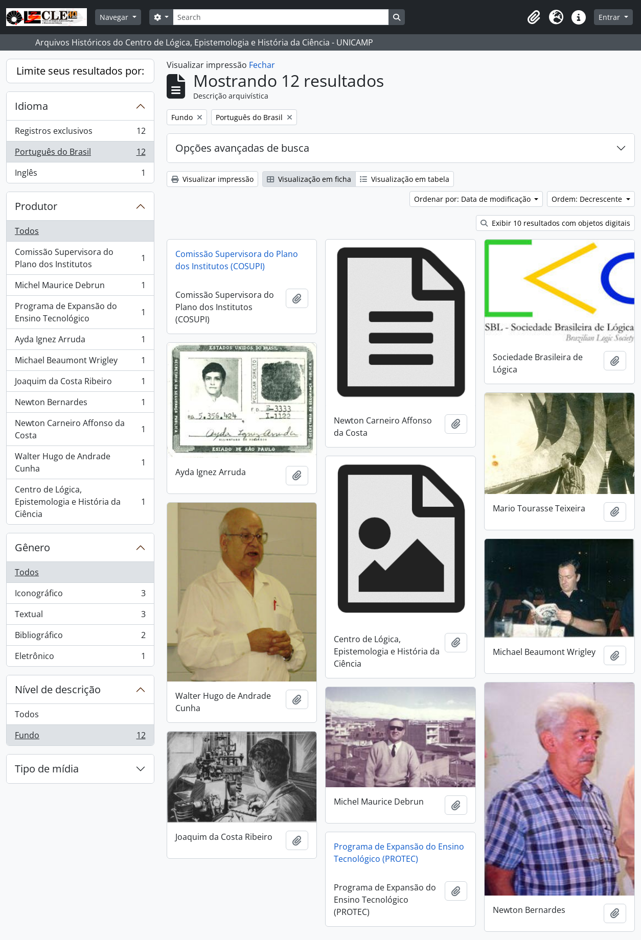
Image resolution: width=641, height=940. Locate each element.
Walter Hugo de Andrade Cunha (80, 462)
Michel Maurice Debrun (80, 287)
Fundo (80, 737)
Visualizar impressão (212, 179)
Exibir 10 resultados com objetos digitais (555, 223)
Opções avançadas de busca (242, 148)
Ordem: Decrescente (588, 199)
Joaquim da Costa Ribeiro (80, 383)
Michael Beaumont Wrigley (80, 362)
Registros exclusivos (80, 133)
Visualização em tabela (404, 179)
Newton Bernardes (80, 404)
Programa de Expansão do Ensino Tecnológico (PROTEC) (399, 852)
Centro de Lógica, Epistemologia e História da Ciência (80, 502)
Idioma (31, 106)
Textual (80, 616)
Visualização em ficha (309, 179)
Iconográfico (80, 595)
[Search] (280, 17)
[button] (533, 17)
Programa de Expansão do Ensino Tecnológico (80, 312)
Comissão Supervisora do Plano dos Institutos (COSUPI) (236, 260)
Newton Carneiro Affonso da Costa (80, 429)
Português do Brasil (80, 154)
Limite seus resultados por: (80, 71)
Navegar (115, 17)
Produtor (36, 206)
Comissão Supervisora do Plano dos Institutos (80, 258)
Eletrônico (80, 658)
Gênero (32, 547)
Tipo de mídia (47, 769)
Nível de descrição (58, 689)
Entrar (610, 17)
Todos (27, 231)
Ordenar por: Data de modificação (473, 199)
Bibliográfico (80, 637)
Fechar (262, 64)
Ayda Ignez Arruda (80, 341)
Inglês (80, 175)
